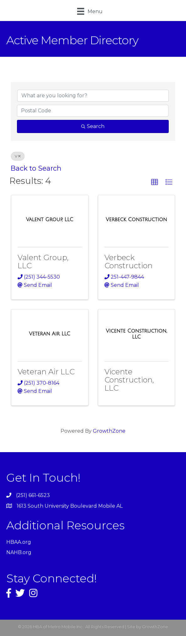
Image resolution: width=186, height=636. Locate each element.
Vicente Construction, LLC (129, 380)
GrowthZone (109, 431)
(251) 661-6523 (33, 495)
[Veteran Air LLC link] (49, 334)
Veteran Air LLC (46, 371)
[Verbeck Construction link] (136, 219)
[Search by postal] (92, 111)
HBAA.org (18, 542)
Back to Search (36, 168)
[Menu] (90, 11)
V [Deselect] (18, 156)
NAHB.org (18, 552)
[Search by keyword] (93, 96)
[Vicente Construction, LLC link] (136, 334)
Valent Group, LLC (43, 261)
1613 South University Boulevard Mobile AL (70, 506)
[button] (154, 182)
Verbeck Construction (128, 261)
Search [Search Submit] (92, 126)
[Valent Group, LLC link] (49, 219)
